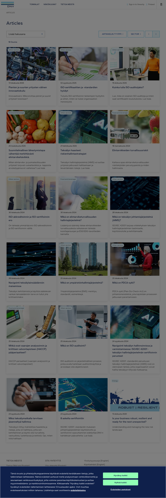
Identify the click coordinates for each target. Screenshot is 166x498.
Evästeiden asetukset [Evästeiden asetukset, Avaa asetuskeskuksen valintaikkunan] (121, 495)
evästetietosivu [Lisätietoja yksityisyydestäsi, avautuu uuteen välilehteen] (78, 495)
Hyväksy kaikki (121, 481)
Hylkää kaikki (120, 488)
